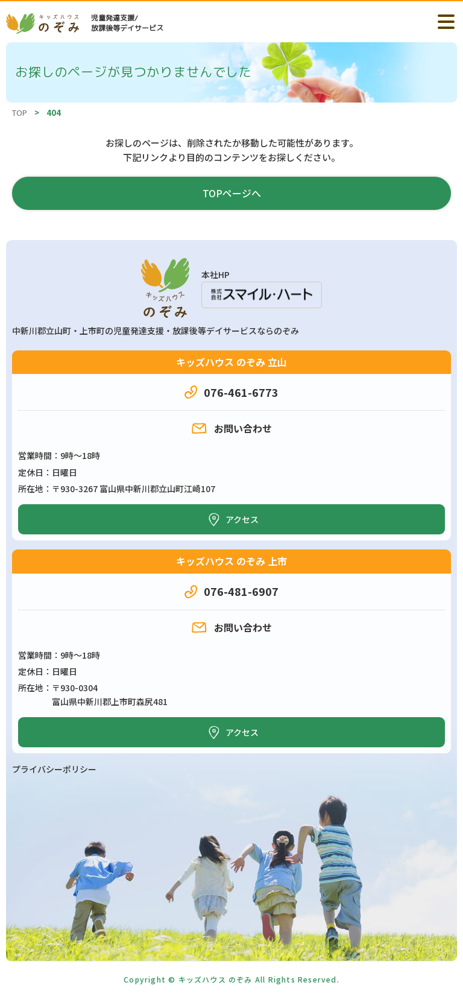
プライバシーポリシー (54, 769)
